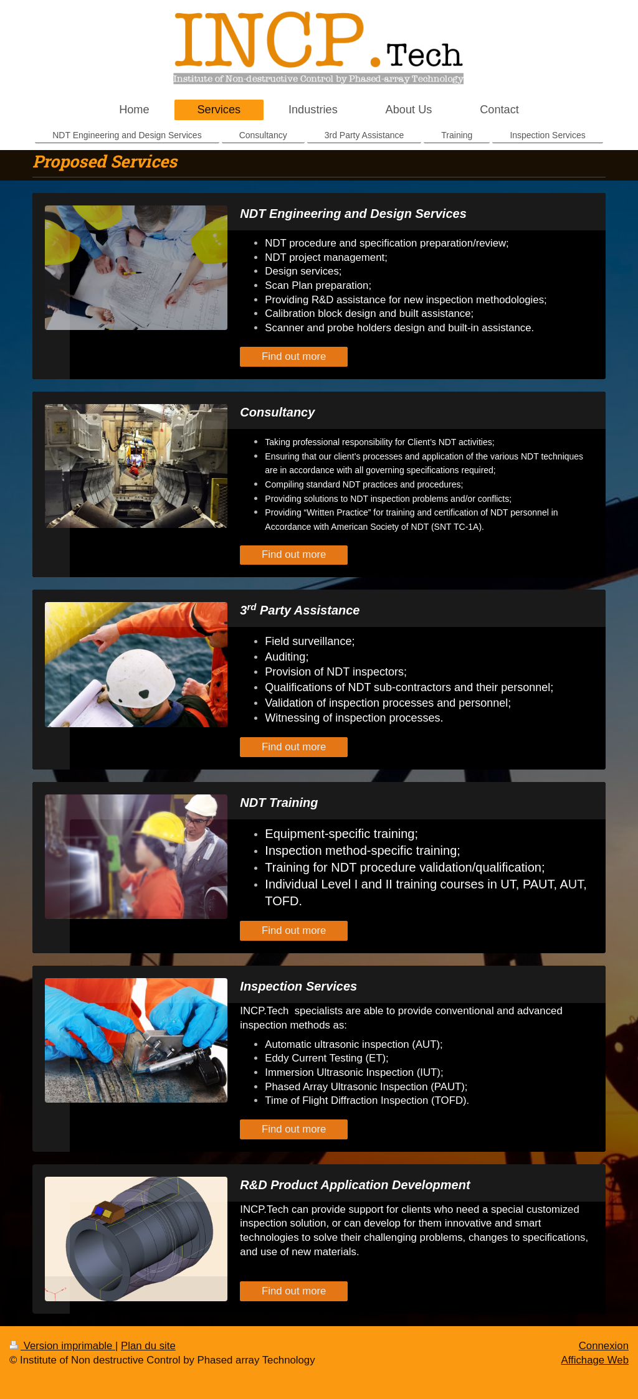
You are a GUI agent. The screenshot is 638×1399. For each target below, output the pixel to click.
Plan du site (148, 1346)
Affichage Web (595, 1360)
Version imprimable (62, 1346)
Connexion (604, 1346)
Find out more (294, 356)
